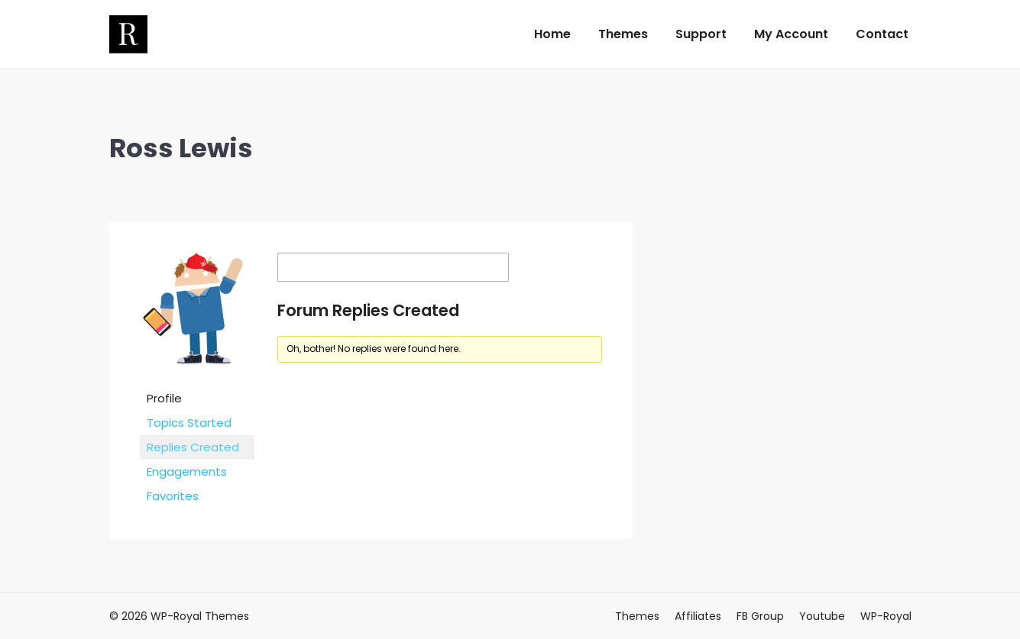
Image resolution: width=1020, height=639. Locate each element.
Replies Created (193, 447)
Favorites (173, 496)
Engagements (187, 471)
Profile (164, 398)
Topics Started (189, 423)
